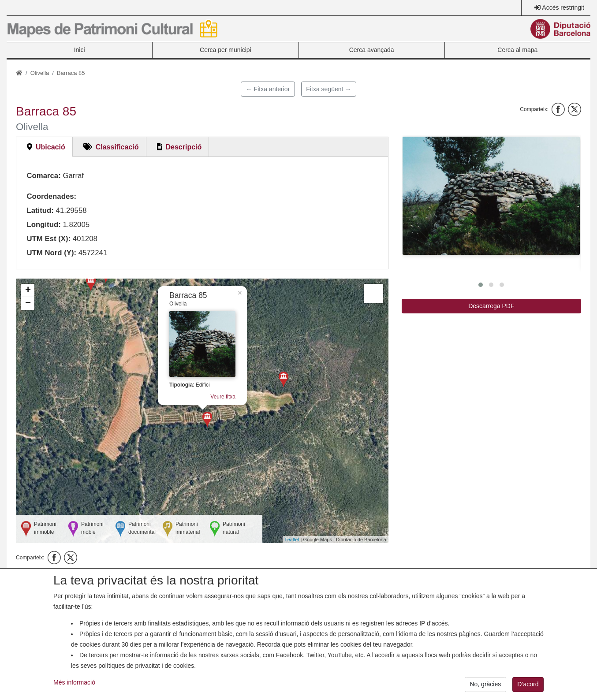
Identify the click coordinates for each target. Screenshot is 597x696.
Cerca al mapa (517, 49)
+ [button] (28, 290)
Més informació (74, 689)
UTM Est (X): (48, 238)
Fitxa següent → (328, 89)
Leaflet (292, 539)
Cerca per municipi (225, 49)
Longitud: (43, 224)
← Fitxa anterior (268, 89)
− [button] (28, 303)
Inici (79, 49)
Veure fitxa (222, 397)
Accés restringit (563, 7)
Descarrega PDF (491, 305)
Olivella (39, 73)
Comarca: (43, 175)
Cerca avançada (371, 49)
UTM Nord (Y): (51, 253)
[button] (491, 196)
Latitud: (40, 210)
